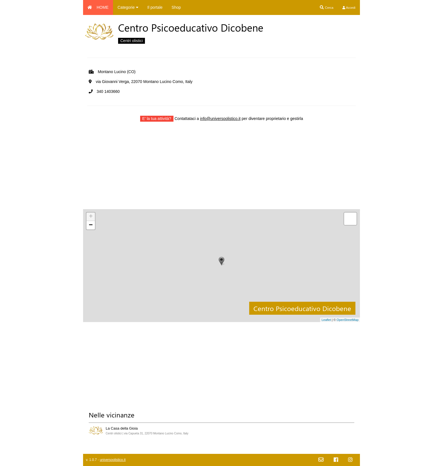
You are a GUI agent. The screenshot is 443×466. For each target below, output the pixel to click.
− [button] (91, 225)
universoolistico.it (112, 460)
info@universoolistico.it (220, 118)
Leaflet (326, 319)
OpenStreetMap (347, 319)
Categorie (128, 7)
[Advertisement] (221, 169)
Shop (176, 7)
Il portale (155, 7)
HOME (98, 7)
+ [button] (91, 217)
